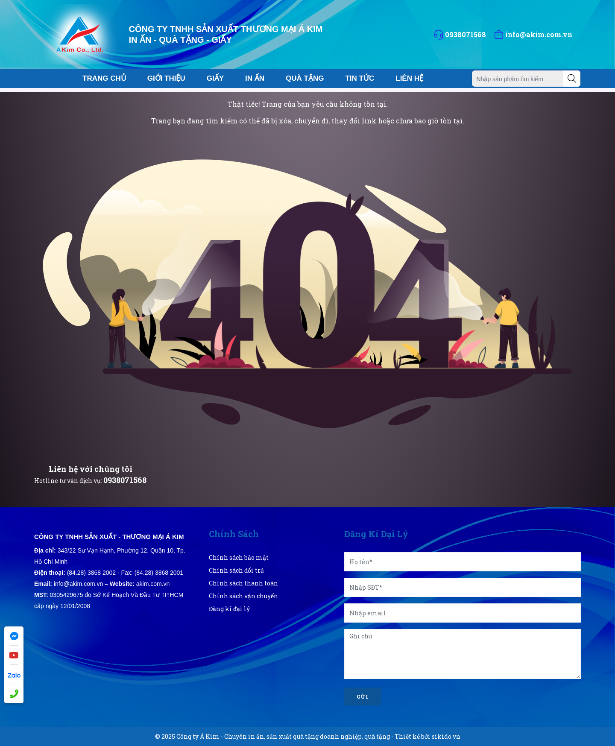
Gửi (363, 696)
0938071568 (124, 480)
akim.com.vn (153, 583)
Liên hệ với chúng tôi (90, 469)
